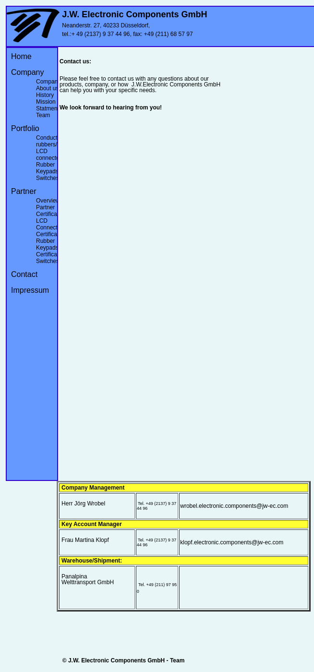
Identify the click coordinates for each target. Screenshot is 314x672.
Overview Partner (48, 204)
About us (47, 88)
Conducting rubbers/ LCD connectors (50, 147)
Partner (23, 191)
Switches (47, 178)
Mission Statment (47, 105)
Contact (24, 274)
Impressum (30, 290)
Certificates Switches (50, 257)
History (45, 95)
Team (43, 115)
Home (21, 56)
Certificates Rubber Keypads (50, 241)
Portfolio (25, 128)
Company (27, 72)
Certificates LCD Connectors (50, 221)
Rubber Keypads (47, 168)
